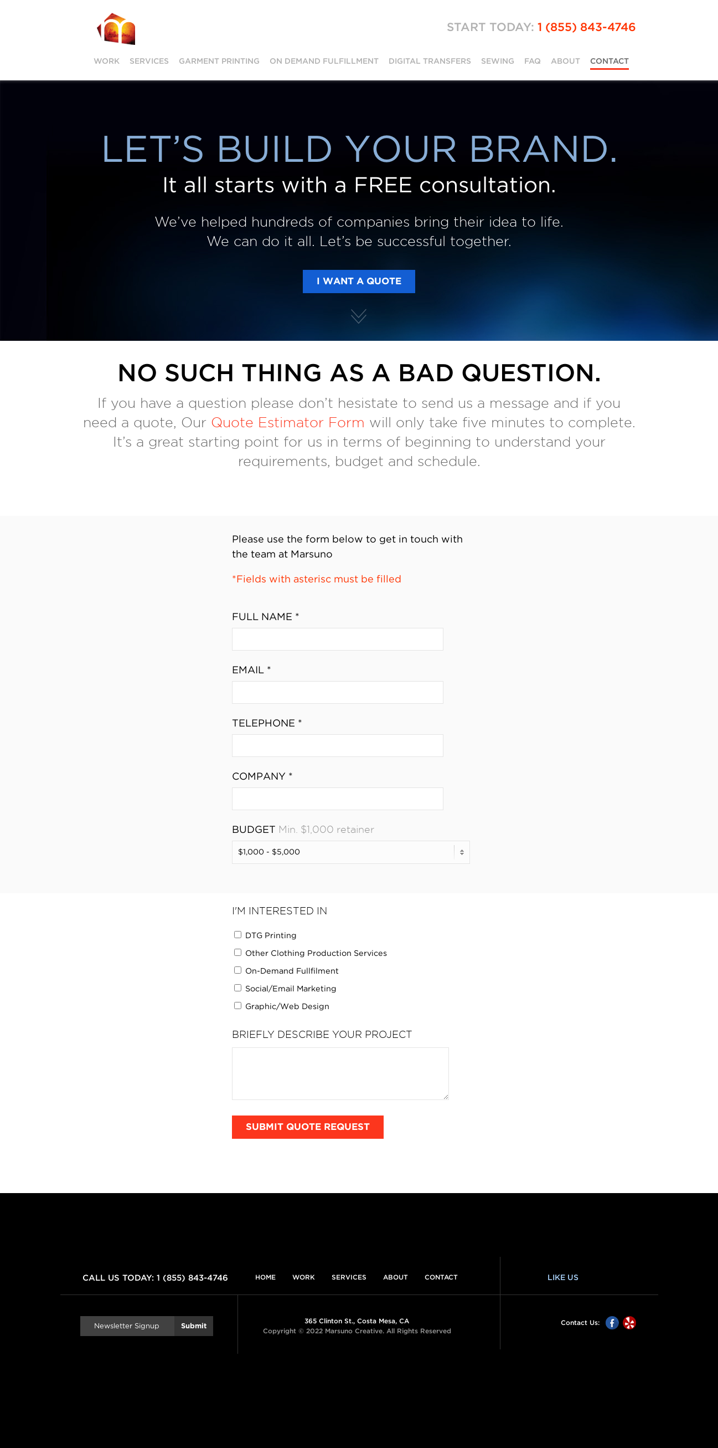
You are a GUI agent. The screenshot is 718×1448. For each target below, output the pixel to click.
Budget (254, 830)
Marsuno (115, 28)
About (565, 61)
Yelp (629, 1322)
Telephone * (267, 723)
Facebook (612, 1322)
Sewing (497, 61)
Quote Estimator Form (288, 422)
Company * (262, 776)
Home (265, 1277)
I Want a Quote (359, 282)
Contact (609, 61)
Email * (251, 670)
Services (149, 61)
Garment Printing (219, 61)
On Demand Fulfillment (324, 61)
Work (107, 61)
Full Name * (265, 617)
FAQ (532, 61)
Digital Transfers (430, 61)
